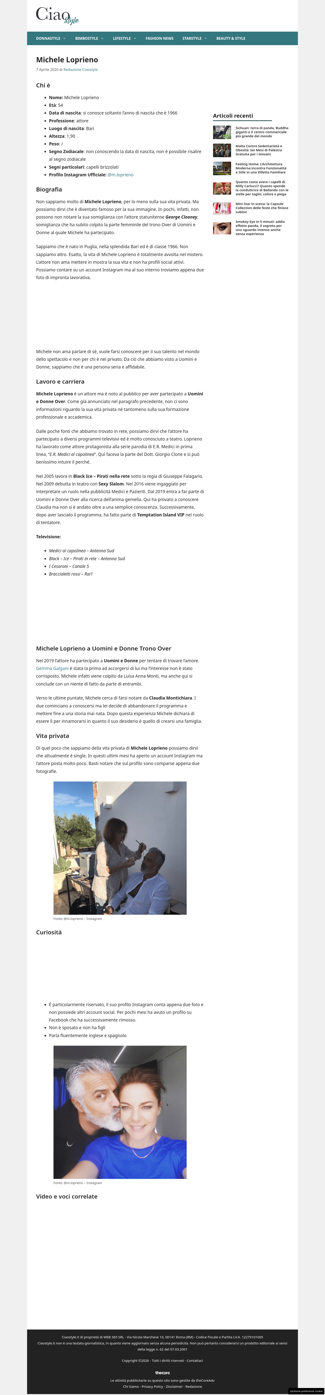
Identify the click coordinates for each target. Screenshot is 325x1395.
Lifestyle (127, 38)
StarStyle (197, 38)
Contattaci (195, 1360)
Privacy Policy (152, 1386)
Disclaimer (174, 1386)
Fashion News (160, 38)
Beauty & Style (230, 38)
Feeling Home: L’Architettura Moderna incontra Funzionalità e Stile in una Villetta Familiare (261, 168)
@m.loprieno (121, 175)
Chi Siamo (131, 1386)
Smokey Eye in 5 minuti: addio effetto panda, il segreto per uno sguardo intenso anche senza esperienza (260, 227)
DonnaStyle (53, 38)
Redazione (194, 1386)
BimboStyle (91, 38)
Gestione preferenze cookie (306, 1391)
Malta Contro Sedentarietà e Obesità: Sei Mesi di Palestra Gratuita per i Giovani (259, 150)
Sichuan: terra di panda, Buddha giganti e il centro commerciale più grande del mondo (262, 132)
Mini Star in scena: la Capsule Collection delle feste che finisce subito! (262, 207)
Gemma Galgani (52, 668)
